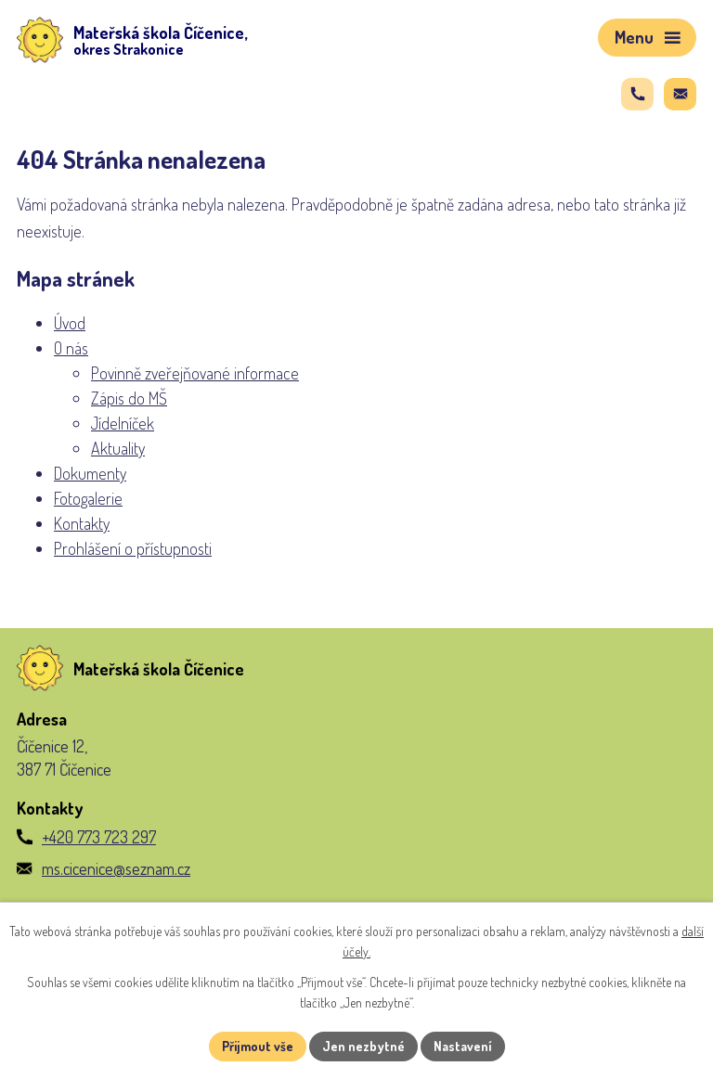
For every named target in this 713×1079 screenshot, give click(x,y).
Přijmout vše (257, 1046)
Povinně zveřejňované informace (195, 373)
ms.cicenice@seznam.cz (116, 868)
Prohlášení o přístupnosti (133, 548)
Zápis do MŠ (129, 398)
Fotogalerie (88, 498)
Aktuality (118, 448)
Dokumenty (90, 473)
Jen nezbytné (363, 1046)
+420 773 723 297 (99, 837)
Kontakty (82, 523)
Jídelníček (122, 423)
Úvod (69, 323)
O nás (71, 348)
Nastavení (463, 1046)
